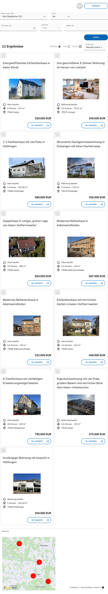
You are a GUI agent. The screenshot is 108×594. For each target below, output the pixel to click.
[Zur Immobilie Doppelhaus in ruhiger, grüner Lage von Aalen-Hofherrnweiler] (39, 283)
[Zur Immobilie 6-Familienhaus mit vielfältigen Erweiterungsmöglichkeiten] (39, 441)
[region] (54, 563)
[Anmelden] (96, 6)
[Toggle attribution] (103, 587)
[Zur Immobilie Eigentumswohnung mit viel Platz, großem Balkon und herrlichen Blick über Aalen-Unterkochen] (93, 441)
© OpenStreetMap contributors (90, 587)
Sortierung (89, 44)
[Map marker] (30, 568)
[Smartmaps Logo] (16, 588)
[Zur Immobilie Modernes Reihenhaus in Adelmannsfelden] (93, 283)
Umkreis (45, 25)
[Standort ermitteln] (34, 28)
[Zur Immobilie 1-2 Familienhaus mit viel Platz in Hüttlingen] (39, 204)
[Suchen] (96, 37)
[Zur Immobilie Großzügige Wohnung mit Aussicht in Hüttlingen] (39, 520)
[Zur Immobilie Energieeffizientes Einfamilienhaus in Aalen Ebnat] (39, 125)
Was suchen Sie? (8, 13)
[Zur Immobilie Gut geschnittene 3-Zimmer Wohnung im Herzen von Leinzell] (93, 125)
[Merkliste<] (55, 46)
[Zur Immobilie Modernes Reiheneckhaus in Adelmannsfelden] (39, 362)
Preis (54, 13)
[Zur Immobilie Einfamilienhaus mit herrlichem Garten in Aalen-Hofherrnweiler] (93, 362)
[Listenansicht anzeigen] (67, 46)
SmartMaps (74, 587)
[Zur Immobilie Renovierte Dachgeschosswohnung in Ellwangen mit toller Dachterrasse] (93, 204)
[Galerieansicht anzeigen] (77, 46)
